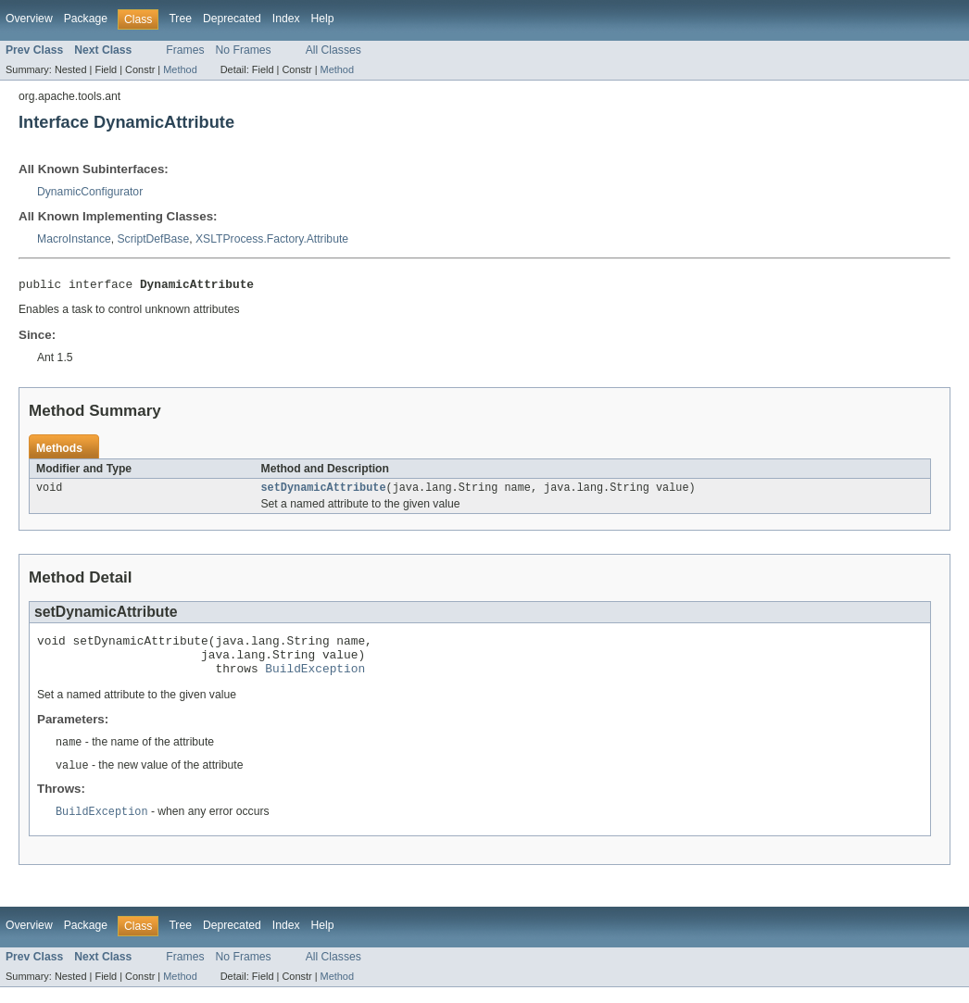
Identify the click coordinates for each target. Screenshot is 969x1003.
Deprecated (232, 18)
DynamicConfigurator (90, 191)
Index (286, 18)
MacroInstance (74, 238)
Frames (185, 50)
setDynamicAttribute (323, 491)
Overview (29, 18)
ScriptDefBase (154, 238)
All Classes (333, 50)
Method (179, 69)
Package (85, 18)
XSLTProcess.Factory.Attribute (271, 238)
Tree (180, 18)
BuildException (315, 680)
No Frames (243, 50)
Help (322, 18)
